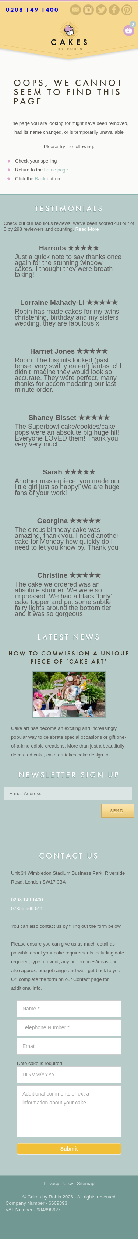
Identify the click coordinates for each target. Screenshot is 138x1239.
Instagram (88, 9)
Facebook (114, 9)
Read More (87, 229)
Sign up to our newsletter (75, 9)
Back (40, 178)
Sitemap (86, 1183)
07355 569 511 (27, 908)
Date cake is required (39, 1063)
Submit (69, 1149)
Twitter (101, 9)
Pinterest (126, 9)
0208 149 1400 (32, 10)
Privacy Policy (58, 1183)
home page (56, 170)
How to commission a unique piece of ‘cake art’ (69, 657)
